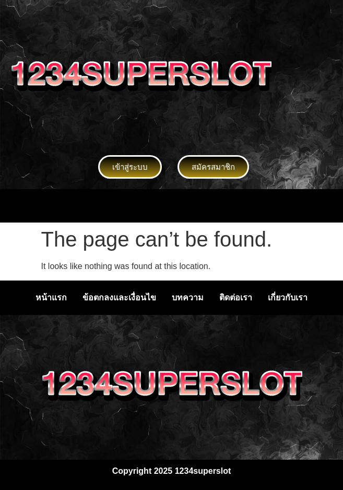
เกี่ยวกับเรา (287, 297)
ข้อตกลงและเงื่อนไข (119, 297)
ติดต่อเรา (235, 297)
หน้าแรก (51, 297)
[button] (171, 205)
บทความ (188, 297)
